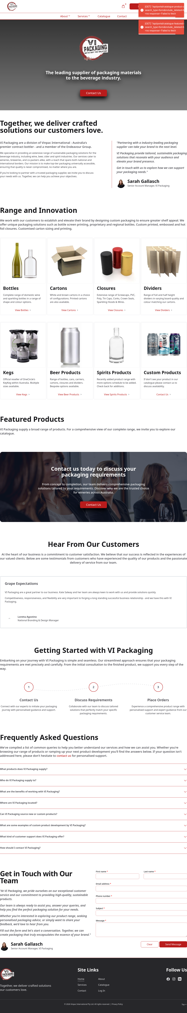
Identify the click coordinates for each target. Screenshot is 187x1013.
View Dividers (162, 310)
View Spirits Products (115, 394)
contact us (64, 756)
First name (101, 871)
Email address (103, 883)
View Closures (115, 310)
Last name (149, 871)
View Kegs (21, 394)
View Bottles (21, 310)
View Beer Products (68, 394)
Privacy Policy (117, 1004)
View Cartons (69, 310)
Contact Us (93, 93)
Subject (99, 908)
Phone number (103, 896)
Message (100, 920)
